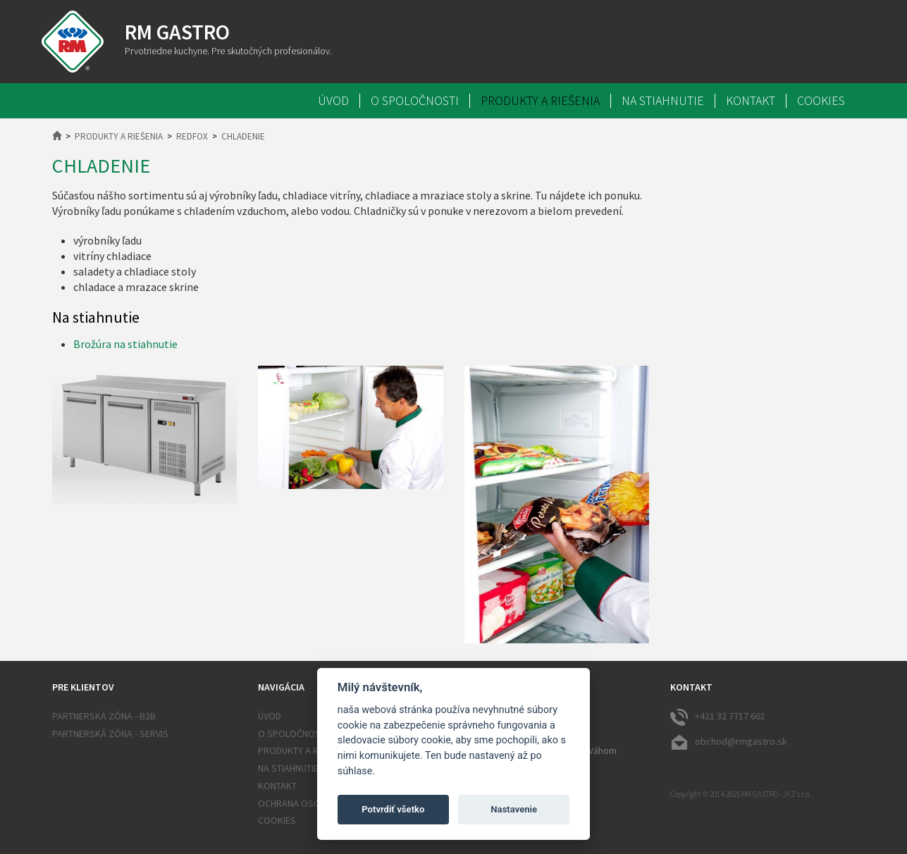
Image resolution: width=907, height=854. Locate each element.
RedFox (192, 136)
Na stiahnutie (663, 101)
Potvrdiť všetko (393, 809)
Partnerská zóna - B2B (104, 716)
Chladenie (243, 136)
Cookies (821, 101)
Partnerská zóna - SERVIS (110, 733)
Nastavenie (513, 809)
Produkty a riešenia (540, 101)
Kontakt (750, 101)
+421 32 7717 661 (717, 716)
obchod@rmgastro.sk (728, 742)
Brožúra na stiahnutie (125, 344)
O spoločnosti (415, 101)
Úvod (333, 101)
